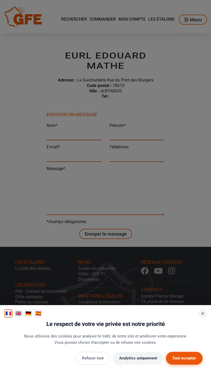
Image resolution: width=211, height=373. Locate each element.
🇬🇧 (18, 313)
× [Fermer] (202, 313)
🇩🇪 (28, 313)
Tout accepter (184, 358)
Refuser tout (93, 358)
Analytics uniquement (138, 358)
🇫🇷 (8, 313)
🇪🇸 (38, 313)
